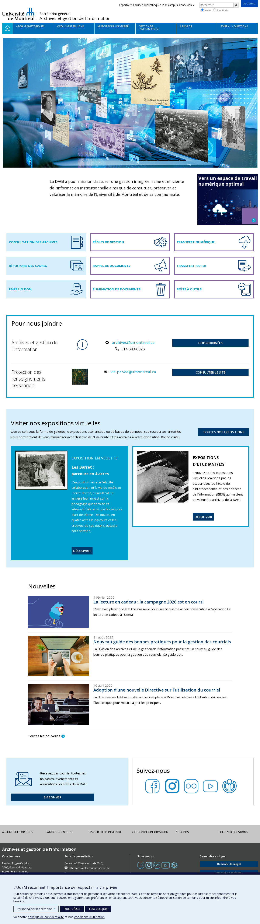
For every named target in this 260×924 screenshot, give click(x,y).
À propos (182, 832)
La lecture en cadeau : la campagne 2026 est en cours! (148, 602)
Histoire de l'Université (105, 832)
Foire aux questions (233, 832)
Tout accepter (98, 909)
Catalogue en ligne (59, 832)
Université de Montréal (18, 13)
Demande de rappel (229, 864)
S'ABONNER (52, 797)
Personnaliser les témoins (36, 909)
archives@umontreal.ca (133, 342)
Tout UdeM (221, 10)
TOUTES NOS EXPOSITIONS (223, 432)
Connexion (186, 5)
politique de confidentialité (46, 917)
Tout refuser (71, 909)
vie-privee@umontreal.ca (133, 371)
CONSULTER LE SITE (210, 372)
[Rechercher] (236, 5)
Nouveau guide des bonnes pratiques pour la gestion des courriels (162, 642)
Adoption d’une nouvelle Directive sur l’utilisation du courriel (156, 690)
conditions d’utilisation (89, 917)
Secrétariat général (55, 13)
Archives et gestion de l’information (75, 18)
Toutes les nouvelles (44, 736)
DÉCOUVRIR (82, 551)
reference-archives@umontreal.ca (89, 868)
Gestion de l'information (150, 832)
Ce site (206, 10)
